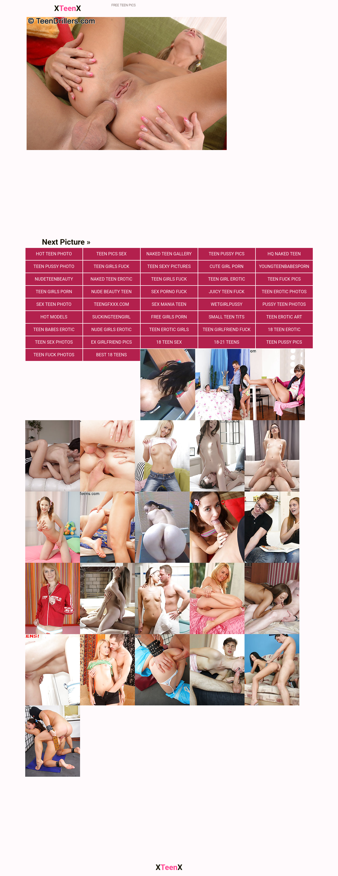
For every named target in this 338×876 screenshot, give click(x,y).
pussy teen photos (284, 304)
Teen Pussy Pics (227, 253)
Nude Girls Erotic (111, 329)
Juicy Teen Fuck (226, 291)
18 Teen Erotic (284, 329)
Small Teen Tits (226, 317)
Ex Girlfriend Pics (111, 342)
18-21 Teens (226, 342)
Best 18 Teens (111, 354)
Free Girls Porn (169, 317)
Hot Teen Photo (54, 253)
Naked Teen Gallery (169, 253)
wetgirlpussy (227, 304)
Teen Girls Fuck (111, 266)
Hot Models (53, 317)
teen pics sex (111, 253)
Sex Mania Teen (169, 304)
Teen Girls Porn (54, 291)
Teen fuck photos (53, 354)
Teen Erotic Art (284, 317)
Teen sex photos (54, 342)
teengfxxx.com (111, 304)
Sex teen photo (53, 304)
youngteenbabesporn (284, 266)
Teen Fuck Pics (284, 279)
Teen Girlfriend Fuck (227, 329)
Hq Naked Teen (284, 253)
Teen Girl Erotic (226, 279)
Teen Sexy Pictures (169, 266)
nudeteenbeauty (54, 279)
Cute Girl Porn (226, 266)
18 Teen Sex (169, 342)
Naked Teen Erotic (111, 279)
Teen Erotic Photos (284, 291)
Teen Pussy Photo (53, 266)
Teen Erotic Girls (169, 329)
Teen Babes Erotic (53, 329)
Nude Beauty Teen (111, 291)
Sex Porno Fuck (169, 291)
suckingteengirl (111, 317)
